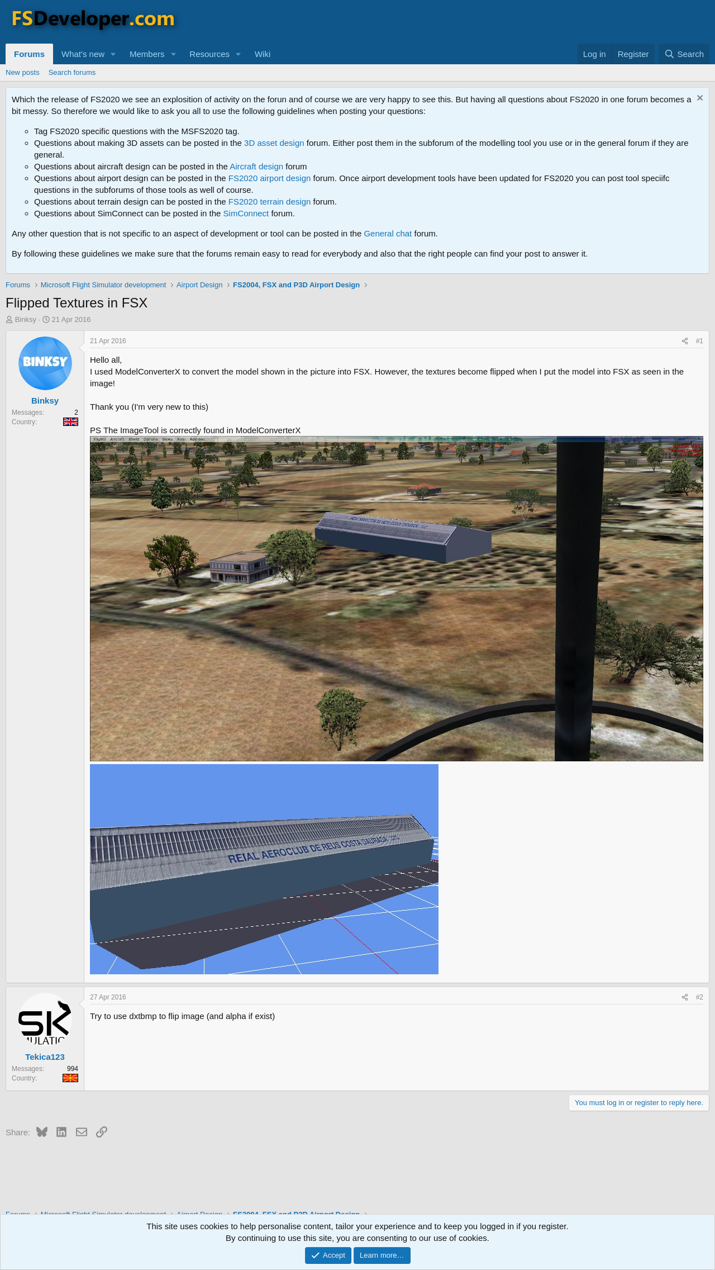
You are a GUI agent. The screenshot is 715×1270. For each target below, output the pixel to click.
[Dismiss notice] (698, 99)
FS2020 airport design (269, 178)
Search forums (72, 72)
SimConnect (246, 213)
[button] (113, 54)
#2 (699, 997)
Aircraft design (256, 166)
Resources (209, 54)
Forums (29, 54)
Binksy (25, 319)
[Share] (685, 341)
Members (147, 54)
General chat (388, 233)
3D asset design (274, 143)
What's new (82, 54)
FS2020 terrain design (269, 201)
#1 (699, 341)
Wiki (262, 54)
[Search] (684, 54)
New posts (23, 72)
